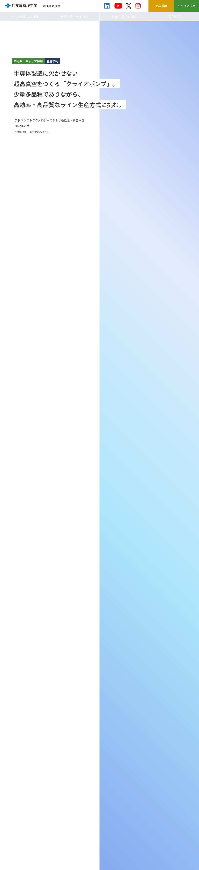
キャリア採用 (186, 6)
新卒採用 (161, 6)
